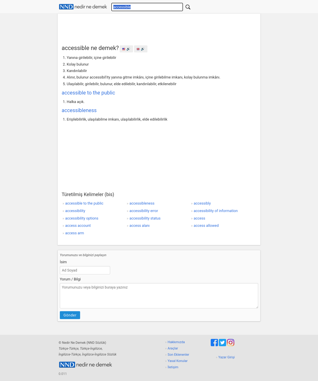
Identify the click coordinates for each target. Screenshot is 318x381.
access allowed (206, 225)
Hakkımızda (176, 342)
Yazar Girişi (226, 357)
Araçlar (173, 348)
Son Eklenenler (178, 355)
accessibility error (143, 211)
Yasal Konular (178, 361)
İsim (63, 262)
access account (78, 225)
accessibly (202, 203)
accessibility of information (216, 211)
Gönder (69, 315)
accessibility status (144, 218)
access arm (74, 233)
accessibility (75, 211)
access (199, 218)
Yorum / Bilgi (70, 279)
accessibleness (79, 110)
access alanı (139, 225)
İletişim (173, 367)
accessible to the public (88, 93)
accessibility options (81, 218)
